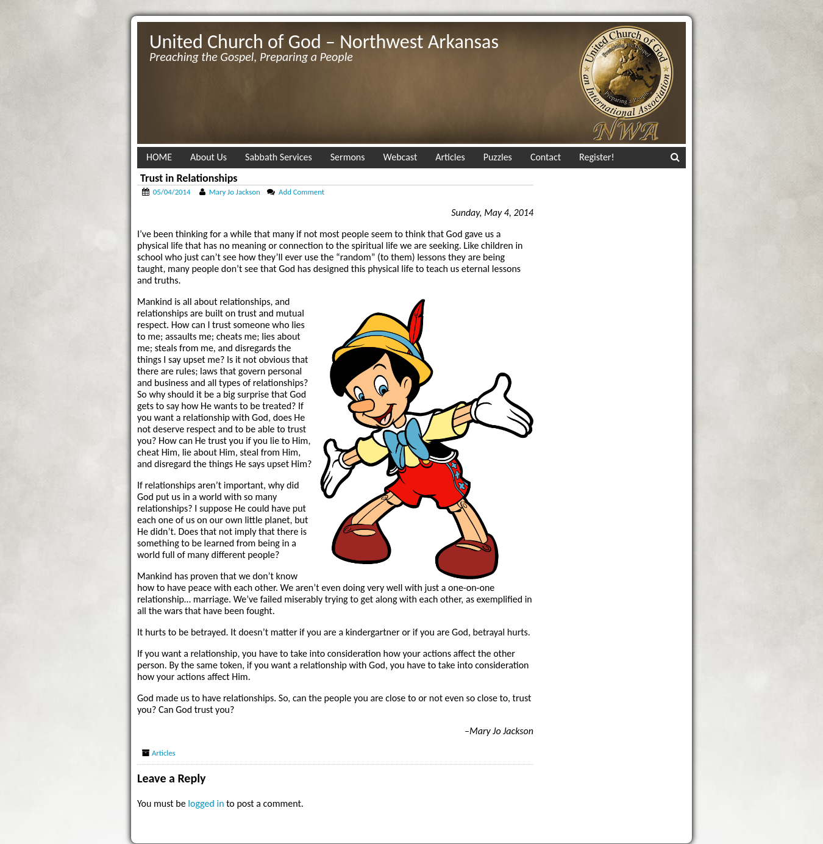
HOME (159, 157)
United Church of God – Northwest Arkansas (324, 42)
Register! (597, 157)
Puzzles (497, 157)
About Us (208, 157)
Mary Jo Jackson (234, 191)
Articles (450, 157)
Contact (545, 157)
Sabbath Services (278, 157)
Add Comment (301, 191)
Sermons (347, 157)
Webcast (400, 157)
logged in (206, 803)
